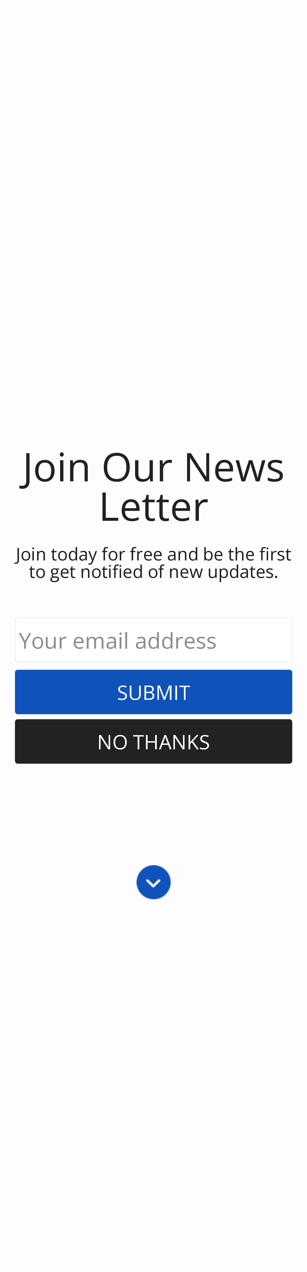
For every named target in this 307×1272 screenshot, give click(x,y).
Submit (153, 692)
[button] (153, 485)
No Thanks (153, 741)
